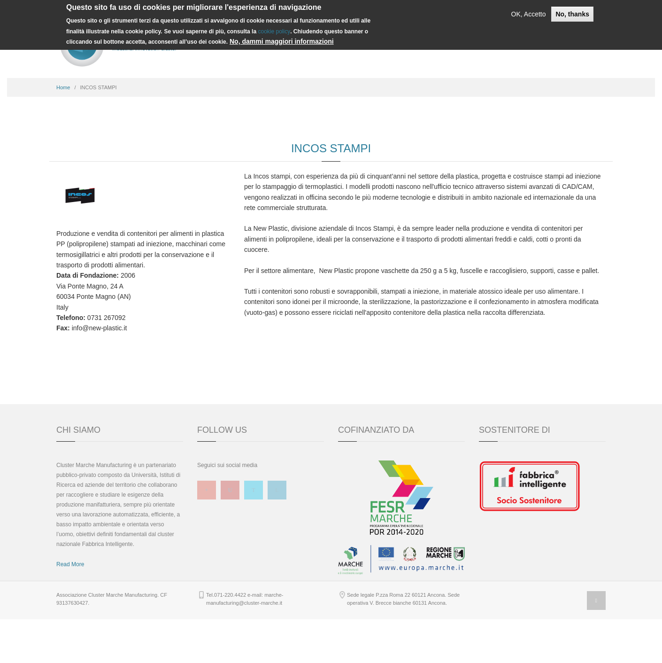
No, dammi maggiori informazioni (282, 41)
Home (63, 131)
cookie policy (274, 31)
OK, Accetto (528, 14)
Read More (70, 608)
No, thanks (572, 14)
